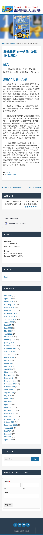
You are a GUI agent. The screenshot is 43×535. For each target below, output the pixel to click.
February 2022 (9, 410)
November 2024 (10, 349)
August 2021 (9, 428)
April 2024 (8, 369)
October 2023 (9, 387)
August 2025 (9, 322)
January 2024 (9, 378)
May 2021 (8, 437)
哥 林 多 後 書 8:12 (31, 207)
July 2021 (7, 431)
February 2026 (9, 304)
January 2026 (9, 307)
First (5, 488)
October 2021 (9, 422)
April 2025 (8, 334)
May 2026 (8, 296)
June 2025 (8, 328)
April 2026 (8, 299)
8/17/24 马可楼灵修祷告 (11, 187)
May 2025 (8, 331)
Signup (8, 505)
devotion (8, 174)
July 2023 (7, 395)
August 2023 (9, 393)
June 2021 (8, 434)
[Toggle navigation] (4, 3)
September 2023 (10, 390)
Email (7, 492)
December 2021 (10, 416)
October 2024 (9, 351)
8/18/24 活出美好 (34, 187)
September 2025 (10, 319)
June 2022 (8, 398)
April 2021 (8, 440)
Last (24, 488)
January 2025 (9, 343)
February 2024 (9, 375)
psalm (14, 174)
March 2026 (8, 301)
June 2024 (8, 363)
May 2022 (8, 401)
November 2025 (10, 313)
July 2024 (7, 360)
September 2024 (10, 354)
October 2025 (9, 316)
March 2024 (8, 372)
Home (5, 43)
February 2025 (9, 340)
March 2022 (8, 407)
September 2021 (10, 425)
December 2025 (10, 310)
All (9, 43)
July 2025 (7, 325)
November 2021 (10, 419)
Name (7, 482)
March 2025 (8, 337)
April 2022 (8, 404)
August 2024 (9, 357)
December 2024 (10, 346)
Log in (6, 277)
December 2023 (10, 381)
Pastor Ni (14, 43)
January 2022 (9, 413)
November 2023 (10, 384)
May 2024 (8, 366)
